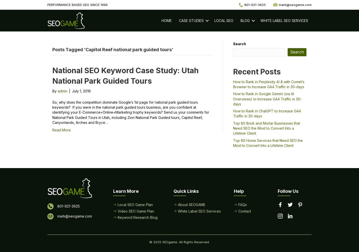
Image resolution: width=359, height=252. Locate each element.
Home (167, 20)
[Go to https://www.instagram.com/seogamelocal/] (280, 217)
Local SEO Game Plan (135, 205)
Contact (244, 211)
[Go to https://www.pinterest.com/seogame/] (300, 205)
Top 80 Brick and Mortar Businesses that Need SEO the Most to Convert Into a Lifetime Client (266, 128)
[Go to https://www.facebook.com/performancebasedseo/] (280, 205)
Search (239, 44)
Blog (245, 20)
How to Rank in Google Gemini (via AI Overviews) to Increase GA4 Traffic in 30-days (267, 99)
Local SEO (223, 20)
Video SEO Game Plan (136, 211)
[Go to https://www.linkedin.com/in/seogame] (290, 217)
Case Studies (191, 20)
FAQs (242, 205)
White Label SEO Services (284, 20)
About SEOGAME (191, 205)
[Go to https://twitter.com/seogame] (290, 205)
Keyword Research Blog (138, 217)
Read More (61, 130)
